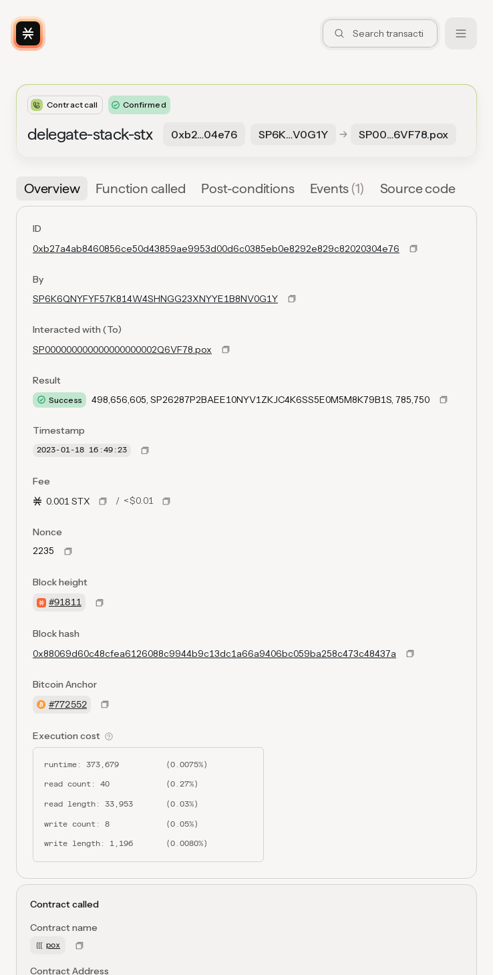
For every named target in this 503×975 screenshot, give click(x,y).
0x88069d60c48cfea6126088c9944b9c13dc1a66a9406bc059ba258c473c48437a (214, 654)
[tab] (52, 188)
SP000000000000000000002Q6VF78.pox (122, 349)
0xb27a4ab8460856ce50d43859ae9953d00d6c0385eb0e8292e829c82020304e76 (216, 249)
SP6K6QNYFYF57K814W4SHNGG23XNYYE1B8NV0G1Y (155, 299)
